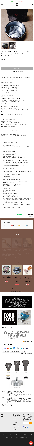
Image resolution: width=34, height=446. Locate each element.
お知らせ (14, 420)
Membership (15, 424)
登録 (31, 422)
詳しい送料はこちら (28, 341)
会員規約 (25, 434)
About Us (14, 419)
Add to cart (17, 68)
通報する (30, 216)
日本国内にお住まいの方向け (17, 71)
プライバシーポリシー (9, 434)
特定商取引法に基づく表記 (18, 434)
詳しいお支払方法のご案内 (26, 353)
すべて (5, 225)
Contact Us (15, 429)
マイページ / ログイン (16, 427)
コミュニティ (15, 422)
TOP (4, 434)
